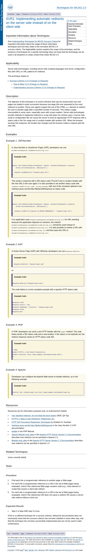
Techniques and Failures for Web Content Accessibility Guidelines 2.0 (48, 537)
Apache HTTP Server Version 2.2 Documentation (60, 435)
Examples (72, 35)
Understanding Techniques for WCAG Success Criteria (35, 41)
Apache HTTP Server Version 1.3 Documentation (53, 441)
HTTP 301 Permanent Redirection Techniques (31, 422)
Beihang (41, 550)
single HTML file (60, 540)
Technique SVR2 (52, 14)
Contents (11, 14)
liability (51, 550)
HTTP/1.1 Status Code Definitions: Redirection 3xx (33, 419)
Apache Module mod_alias (23, 435)
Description (72, 32)
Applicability (73, 29)
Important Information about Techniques (76, 25)
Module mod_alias (19, 441)
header (15, 431)
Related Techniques (75, 41)
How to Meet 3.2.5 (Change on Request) (31, 84)
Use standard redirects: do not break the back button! (34, 416)
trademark (58, 550)
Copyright (10, 550)
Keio (36, 550)
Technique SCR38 (32, 14)
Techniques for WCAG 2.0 (71, 7)
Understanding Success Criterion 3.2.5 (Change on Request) (39, 88)
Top (8, 534)
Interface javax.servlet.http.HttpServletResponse (32, 425)
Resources (72, 38)
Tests (70, 44)
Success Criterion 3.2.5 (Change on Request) (29, 81)
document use (70, 550)
